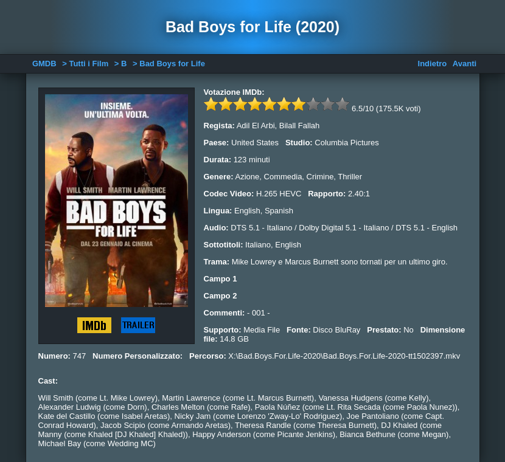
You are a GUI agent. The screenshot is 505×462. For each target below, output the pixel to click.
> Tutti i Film (85, 63)
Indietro (432, 63)
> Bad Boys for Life (169, 63)
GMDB (44, 63)
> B (120, 63)
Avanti (464, 63)
